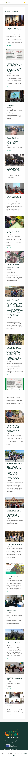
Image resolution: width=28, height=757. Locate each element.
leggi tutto (9, 45)
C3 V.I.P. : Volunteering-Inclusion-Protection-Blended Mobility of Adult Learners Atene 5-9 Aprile (14, 170)
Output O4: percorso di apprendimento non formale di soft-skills (13, 266)
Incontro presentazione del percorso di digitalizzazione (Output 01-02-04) (15, 677)
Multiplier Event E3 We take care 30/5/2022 (14, 104)
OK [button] (14, 755)
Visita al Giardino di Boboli (14, 544)
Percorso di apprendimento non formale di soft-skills (14, 197)
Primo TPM (9, 705)
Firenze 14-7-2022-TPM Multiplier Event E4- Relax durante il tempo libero (14, 29)
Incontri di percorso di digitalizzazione (13, 609)
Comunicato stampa (12, 392)
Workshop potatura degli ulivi (14, 643)
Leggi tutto (25, 753)
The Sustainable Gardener (14, 576)
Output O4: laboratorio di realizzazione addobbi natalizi (14, 231)
